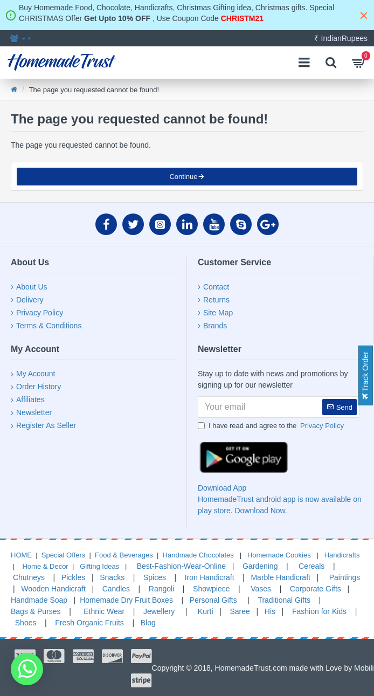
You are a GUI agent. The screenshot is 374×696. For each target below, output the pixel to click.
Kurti (204, 611)
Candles (116, 588)
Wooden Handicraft (53, 588)
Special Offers (63, 555)
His (270, 611)
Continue (183, 177)
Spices (153, 577)
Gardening (260, 566)
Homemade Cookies (277, 555)
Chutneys (28, 577)
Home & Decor (45, 566)
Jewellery (159, 611)
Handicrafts (340, 555)
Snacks (112, 577)
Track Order (365, 375)
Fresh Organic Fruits (88, 622)
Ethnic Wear (102, 611)
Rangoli (161, 588)
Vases (261, 588)
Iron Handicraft (209, 577)
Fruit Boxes (154, 600)
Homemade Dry (106, 600)
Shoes (26, 622)
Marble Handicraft (280, 577)
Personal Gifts (212, 600)
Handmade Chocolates (197, 555)
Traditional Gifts (284, 600)
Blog (148, 622)
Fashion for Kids (318, 611)
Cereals (311, 566)
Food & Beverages (124, 555)
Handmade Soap (39, 600)
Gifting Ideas (99, 566)
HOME (21, 555)
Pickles (74, 577)
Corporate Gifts (315, 588)
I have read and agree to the (271, 426)
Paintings (343, 577)
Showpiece (211, 588)
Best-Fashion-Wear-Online (180, 566)
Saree (240, 611)
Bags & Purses (36, 611)
